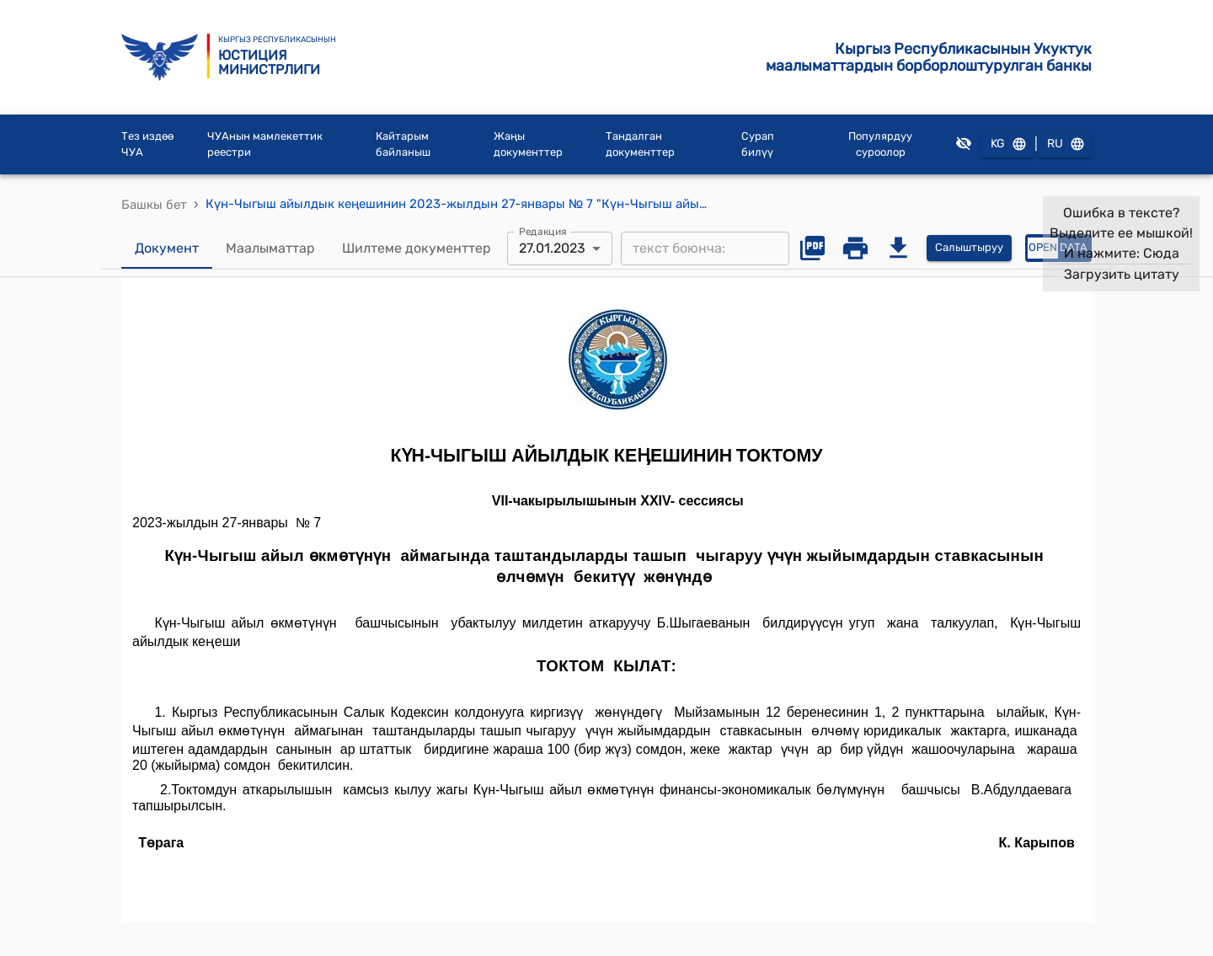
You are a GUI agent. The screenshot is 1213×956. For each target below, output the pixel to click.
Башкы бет (154, 204)
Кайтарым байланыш (403, 144)
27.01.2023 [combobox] (552, 248)
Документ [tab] (166, 248)
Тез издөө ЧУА (147, 144)
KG (1007, 144)
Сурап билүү (757, 144)
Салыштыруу (969, 248)
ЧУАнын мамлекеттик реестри (265, 144)
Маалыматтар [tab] (270, 248)
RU (1065, 144)
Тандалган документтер (640, 144)
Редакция (543, 231)
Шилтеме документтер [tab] (417, 248)
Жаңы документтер (528, 144)
